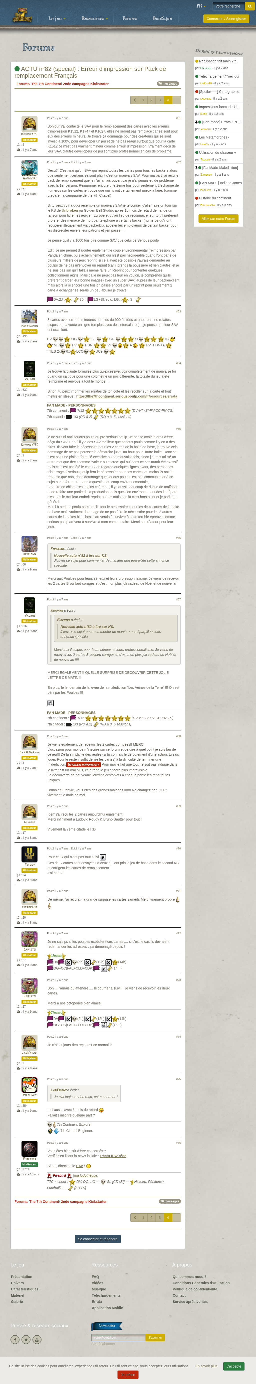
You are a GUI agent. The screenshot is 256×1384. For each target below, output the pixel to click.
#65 (178, 428)
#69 (178, 806)
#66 (178, 537)
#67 (178, 599)
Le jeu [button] (57, 18)
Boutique (162, 18)
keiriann (29, 554)
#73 (178, 979)
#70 (178, 848)
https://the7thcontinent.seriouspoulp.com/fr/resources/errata (126, 396)
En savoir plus (207, 1366)
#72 (178, 933)
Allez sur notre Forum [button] (218, 219)
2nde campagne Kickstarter (86, 84)
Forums (129, 18)
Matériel (17, 1295)
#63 (178, 311)
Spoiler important (83, 764)
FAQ (95, 1277)
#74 (178, 1036)
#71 (178, 890)
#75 (178, 1079)
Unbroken (70, 210)
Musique (99, 1289)
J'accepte (233, 1366)
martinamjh (29, 326)
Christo (30, 950)
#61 (178, 118)
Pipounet (29, 1095)
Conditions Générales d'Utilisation (201, 1283)
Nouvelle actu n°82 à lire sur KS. (81, 555)
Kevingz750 (29, 134)
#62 (178, 162)
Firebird (57, 549)
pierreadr (29, 907)
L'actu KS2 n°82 (113, 1156)
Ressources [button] (95, 18)
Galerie (17, 1302)
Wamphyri (29, 178)
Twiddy (29, 865)
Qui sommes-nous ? (189, 1277)
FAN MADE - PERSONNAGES (71, 405)
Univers (17, 1283)
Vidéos (97, 1283)
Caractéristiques (24, 1289)
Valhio (29, 379)
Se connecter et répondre (98, 1239)
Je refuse (128, 1375)
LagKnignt (30, 1053)
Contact (179, 1295)
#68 (178, 736)
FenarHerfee (30, 752)
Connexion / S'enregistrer (226, 19)
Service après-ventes (190, 1302)
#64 (178, 363)
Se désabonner (103, 1344)
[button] (201, 6)
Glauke (29, 822)
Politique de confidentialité (195, 1289)
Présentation (21, 1277)
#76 (178, 1142)
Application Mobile (107, 1308)
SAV (79, 1166)
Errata (97, 1302)
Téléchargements (106, 1295)
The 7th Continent (46, 84)
